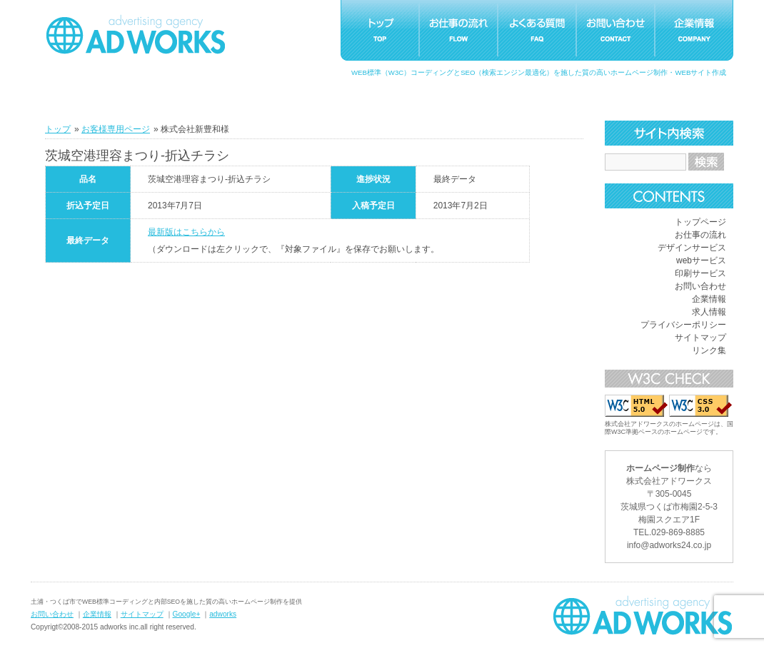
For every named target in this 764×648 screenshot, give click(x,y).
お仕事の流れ (700, 235)
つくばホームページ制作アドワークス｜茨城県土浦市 (135, 34)
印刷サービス (700, 273)
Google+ (187, 614)
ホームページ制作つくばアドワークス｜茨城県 (642, 615)
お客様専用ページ (115, 129)
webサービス (701, 260)
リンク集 (709, 350)
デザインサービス (692, 248)
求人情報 (709, 312)
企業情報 (709, 299)
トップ (58, 129)
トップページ (700, 222)
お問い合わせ (700, 286)
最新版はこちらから (186, 232)
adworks (222, 614)
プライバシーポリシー (683, 325)
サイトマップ (700, 338)
